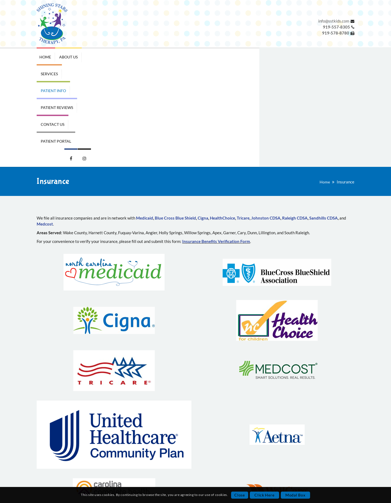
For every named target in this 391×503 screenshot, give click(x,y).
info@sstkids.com (333, 20)
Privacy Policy (73, 470)
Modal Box (295, 495)
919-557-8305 (161, 453)
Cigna (203, 117)
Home (325, 81)
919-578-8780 (159, 459)
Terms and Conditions (73, 476)
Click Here (264, 495)
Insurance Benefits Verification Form (216, 140)
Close (239, 495)
